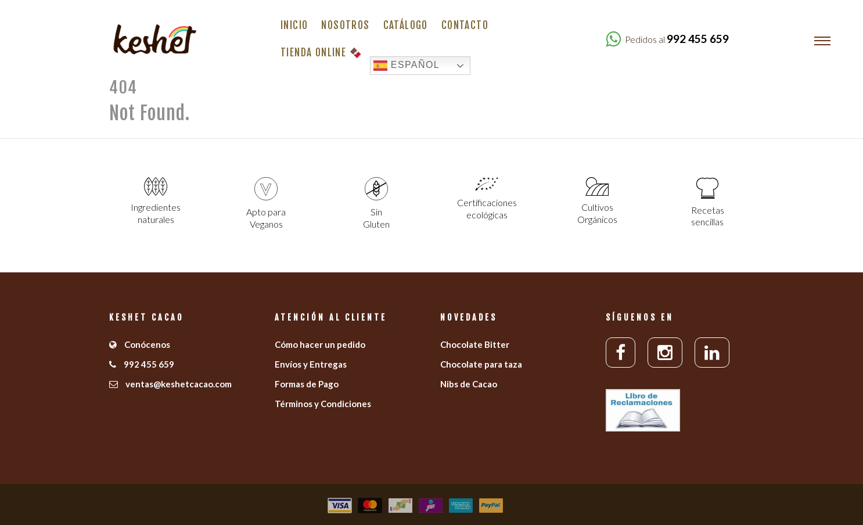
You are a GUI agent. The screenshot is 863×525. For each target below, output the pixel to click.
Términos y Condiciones (323, 403)
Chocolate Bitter (474, 344)
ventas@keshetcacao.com (170, 384)
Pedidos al (677, 39)
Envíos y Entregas (311, 364)
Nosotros (345, 25)
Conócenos (139, 344)
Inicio (294, 25)
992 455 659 (141, 364)
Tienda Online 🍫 (321, 52)
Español (406, 66)
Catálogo (405, 25)
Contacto (464, 25)
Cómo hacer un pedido (320, 344)
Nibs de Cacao (468, 384)
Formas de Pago (307, 384)
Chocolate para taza (481, 364)
